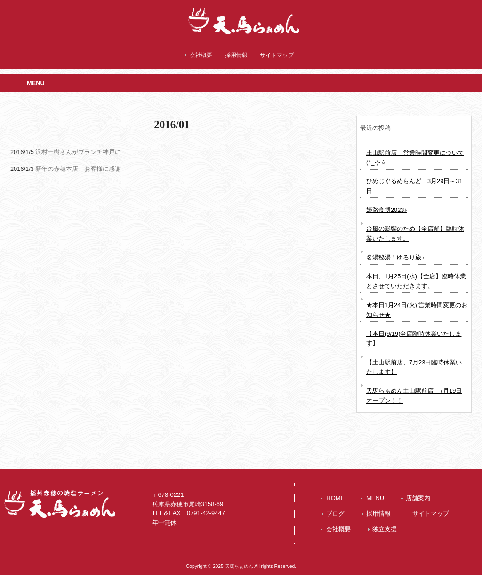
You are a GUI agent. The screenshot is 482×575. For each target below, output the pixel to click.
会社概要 (201, 55)
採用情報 (236, 55)
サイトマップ (277, 55)
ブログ (335, 513)
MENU (375, 498)
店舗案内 (418, 498)
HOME (335, 498)
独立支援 (384, 529)
